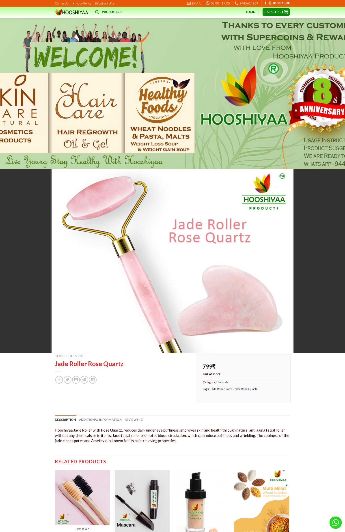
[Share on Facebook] (59, 317)
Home (59, 293)
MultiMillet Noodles (261, 482)
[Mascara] (142, 440)
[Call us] (283, 3)
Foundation (201, 482)
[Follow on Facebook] (265, 3)
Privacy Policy (82, 3)
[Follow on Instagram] (270, 3)
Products (112, 12)
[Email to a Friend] (76, 317)
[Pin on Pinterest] (84, 317)
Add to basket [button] (142, 502)
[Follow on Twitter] (274, 3)
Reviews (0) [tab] (134, 356)
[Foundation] (201, 440)
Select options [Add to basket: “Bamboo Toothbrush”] (82, 491)
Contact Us (62, 3)
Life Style (77, 293)
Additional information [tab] (100, 356)
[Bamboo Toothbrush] (82, 434)
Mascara (142, 482)
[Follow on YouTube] (288, 3)
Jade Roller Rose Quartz (241, 326)
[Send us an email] (279, 3)
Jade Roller (217, 326)
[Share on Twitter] (67, 317)
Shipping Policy (105, 3)
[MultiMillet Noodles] (261, 440)
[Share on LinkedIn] (93, 317)
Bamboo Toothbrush (82, 471)
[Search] (97, 12)
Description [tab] (65, 356)
